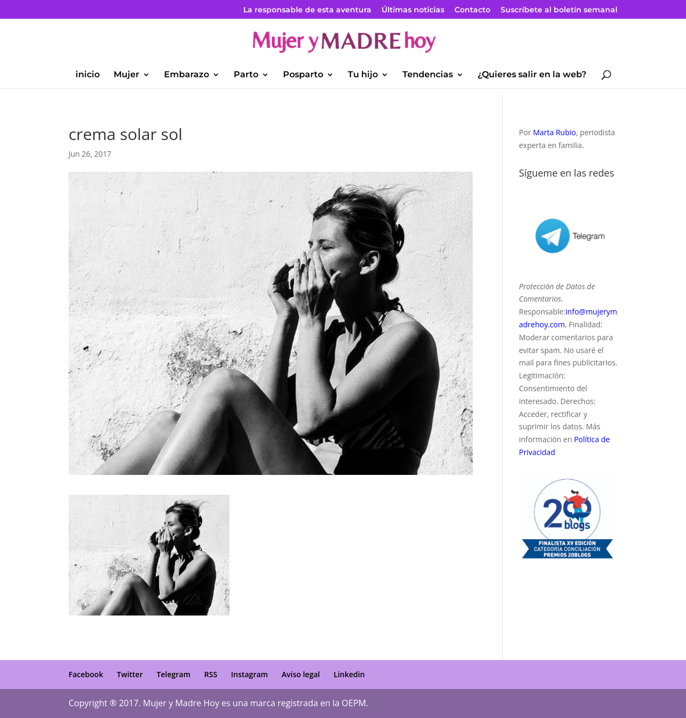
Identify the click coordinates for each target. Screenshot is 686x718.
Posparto (303, 75)
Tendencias (427, 75)
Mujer (126, 75)
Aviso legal (301, 674)
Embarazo (186, 75)
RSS (210, 674)
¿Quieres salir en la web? (532, 75)
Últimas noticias (413, 10)
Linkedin (349, 674)
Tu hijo (363, 75)
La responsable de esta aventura (307, 10)
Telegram (173, 674)
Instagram (249, 674)
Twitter (130, 674)
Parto (246, 75)
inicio (88, 75)
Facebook (86, 674)
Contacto (472, 10)
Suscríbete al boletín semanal (559, 10)
